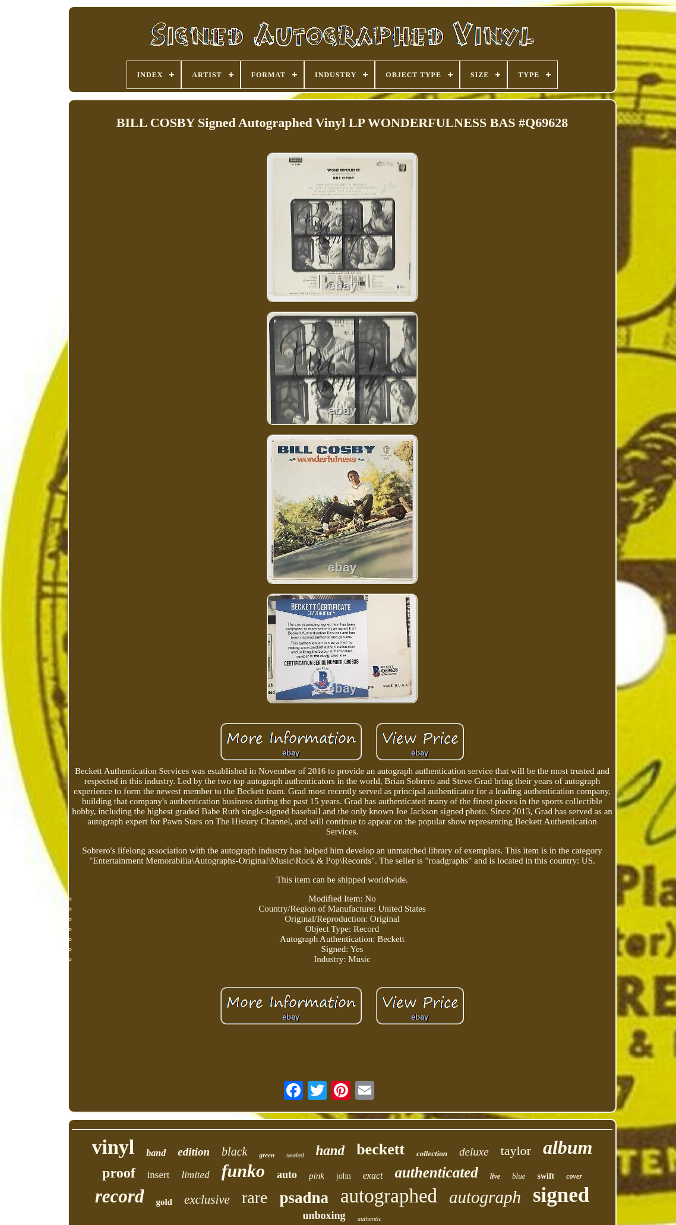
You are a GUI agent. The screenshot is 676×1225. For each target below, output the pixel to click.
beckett (380, 1149)
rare (255, 1197)
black (234, 1151)
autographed (388, 1196)
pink (316, 1175)
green (266, 1155)
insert (158, 1174)
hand (330, 1150)
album (568, 1147)
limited (195, 1174)
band (156, 1153)
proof (118, 1172)
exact (373, 1175)
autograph (485, 1197)
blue (518, 1176)
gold (164, 1202)
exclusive (207, 1199)
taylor (516, 1150)
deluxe (474, 1151)
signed (561, 1195)
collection (431, 1153)
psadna (303, 1198)
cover (574, 1176)
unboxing (324, 1215)
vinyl (113, 1147)
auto (287, 1174)
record (119, 1196)
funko (243, 1170)
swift (545, 1176)
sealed (295, 1155)
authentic (370, 1218)
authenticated (436, 1172)
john (343, 1176)
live (495, 1176)
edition (194, 1151)
